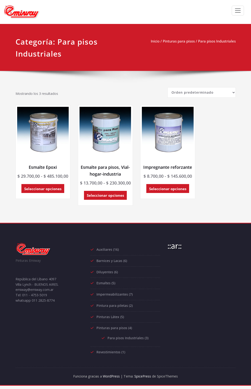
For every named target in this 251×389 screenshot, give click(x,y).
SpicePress (143, 379)
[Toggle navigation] (238, 10)
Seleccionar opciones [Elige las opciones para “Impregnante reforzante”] (153, 195)
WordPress (110, 379)
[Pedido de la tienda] (201, 92)
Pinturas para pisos (179, 41)
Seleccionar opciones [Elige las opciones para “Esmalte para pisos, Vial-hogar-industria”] (96, 195)
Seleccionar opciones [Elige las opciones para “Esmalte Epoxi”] (39, 189)
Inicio (155, 41)
